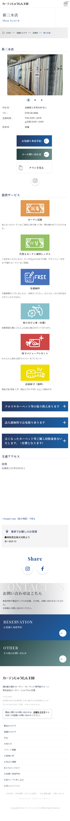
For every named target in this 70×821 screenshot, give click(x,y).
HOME (8, 32)
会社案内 (9, 793)
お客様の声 (9, 755)
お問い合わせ (58, 793)
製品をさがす (10, 725)
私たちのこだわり (12, 767)
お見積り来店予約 (12, 627)
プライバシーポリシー (41, 798)
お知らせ (8, 743)
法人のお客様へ (31, 793)
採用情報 (19, 793)
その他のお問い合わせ (15, 653)
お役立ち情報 (10, 761)
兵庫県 (35, 32)
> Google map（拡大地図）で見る (18, 518)
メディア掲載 (10, 749)
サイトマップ (24, 798)
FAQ (6, 737)
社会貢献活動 (45, 793)
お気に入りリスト (12, 785)
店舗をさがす (22, 32)
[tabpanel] (35, 74)
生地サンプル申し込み (14, 779)
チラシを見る (36, 167)
